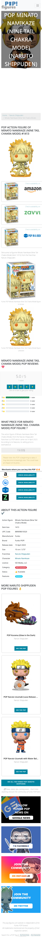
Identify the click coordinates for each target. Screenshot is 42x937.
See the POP (21, 648)
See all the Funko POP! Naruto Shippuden (20, 783)
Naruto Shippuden (22, 554)
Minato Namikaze (22, 558)
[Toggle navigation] (38, 5)
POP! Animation (21, 567)
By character (35, 935)
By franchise (24, 935)
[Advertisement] (20, 91)
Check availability (26, 475)
